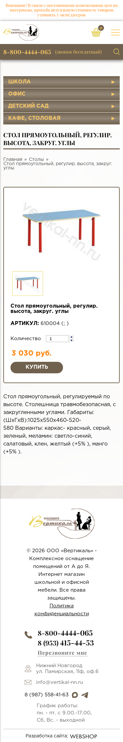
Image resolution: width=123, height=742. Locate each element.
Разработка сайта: (61, 736)
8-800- (65, 632)
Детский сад (28, 106)
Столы (36, 160)
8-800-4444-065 (27, 52)
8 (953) (66, 642)
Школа (19, 81)
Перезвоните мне (62, 652)
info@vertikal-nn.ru (59, 682)
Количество (26, 339)
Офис (17, 94)
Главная (12, 160)
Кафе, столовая (34, 118)
